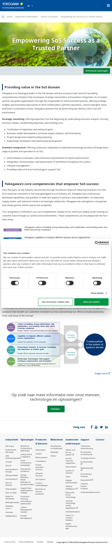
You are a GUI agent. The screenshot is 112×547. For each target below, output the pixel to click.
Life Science (40, 479)
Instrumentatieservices (90, 492)
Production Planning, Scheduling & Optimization (25, 500)
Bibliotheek (57, 439)
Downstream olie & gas (10, 451)
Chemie (8, 462)
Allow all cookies (91, 302)
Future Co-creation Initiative (70, 517)
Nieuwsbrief (86, 480)
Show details (97, 293)
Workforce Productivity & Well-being (26, 448)
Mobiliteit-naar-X (9, 507)
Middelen (54, 452)
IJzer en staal (10, 492)
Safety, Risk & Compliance (26, 455)
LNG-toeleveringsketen (13, 457)
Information (40, 450)
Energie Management (26, 516)
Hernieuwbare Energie (11, 470)
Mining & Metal (11, 475)
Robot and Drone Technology (70, 494)
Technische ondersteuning (87, 447)
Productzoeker (87, 462)
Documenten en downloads (56, 447)
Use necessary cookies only (55, 302)
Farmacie (9, 512)
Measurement (41, 457)
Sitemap (50, 542)
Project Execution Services (40, 467)
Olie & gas (9, 446)
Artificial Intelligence (70, 487)
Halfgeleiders (11, 516)
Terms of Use (9, 542)
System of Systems (49, 16)
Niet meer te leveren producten (41, 491)
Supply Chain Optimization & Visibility (26, 490)
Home (9, 16)
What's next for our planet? (70, 452)
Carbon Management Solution (26, 509)
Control (39, 453)
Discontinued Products (86, 475)
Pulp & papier (11, 489)
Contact (56, 408)
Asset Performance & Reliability (25, 462)
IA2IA (68, 476)
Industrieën (11, 439)
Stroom (8, 465)
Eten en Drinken (8, 484)
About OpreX (71, 466)
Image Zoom (102, 373)
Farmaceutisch (11, 479)
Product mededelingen (42, 484)
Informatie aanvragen (97, 70)
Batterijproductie (12, 502)
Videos (53, 456)
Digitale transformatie (71, 481)
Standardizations (73, 511)
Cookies (40, 542)
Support (85, 439)
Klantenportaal (87, 468)
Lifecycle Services (39, 474)
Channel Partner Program (84, 486)
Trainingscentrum (88, 458)
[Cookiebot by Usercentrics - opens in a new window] (97, 243)
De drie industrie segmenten (70, 460)
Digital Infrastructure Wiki (71, 526)
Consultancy (41, 461)
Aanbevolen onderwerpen (26, 16)
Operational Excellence (25, 470)
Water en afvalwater (9, 497)
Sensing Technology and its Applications (71, 504)
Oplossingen (27, 439)
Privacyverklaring (26, 542)
